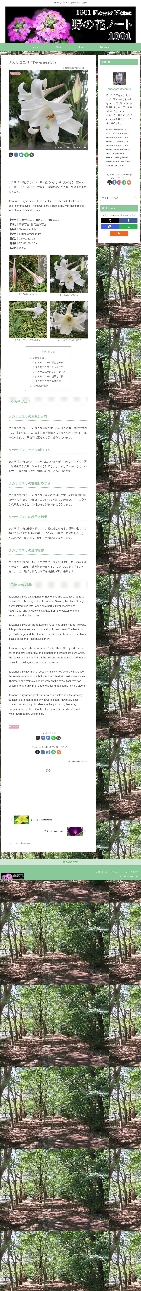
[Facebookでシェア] (16, 155)
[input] (119, 198)
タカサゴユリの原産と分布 (49, 362)
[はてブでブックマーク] (21, 155)
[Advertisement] (48, 168)
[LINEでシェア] (26, 155)
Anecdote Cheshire (119, 89)
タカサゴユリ (40, 358)
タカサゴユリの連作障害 (48, 381)
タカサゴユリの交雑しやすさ (50, 372)
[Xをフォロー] (37, 752)
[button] (31, 155)
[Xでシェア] (11, 155)
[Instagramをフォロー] (48, 752)
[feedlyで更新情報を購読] (53, 752)
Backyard (13, 727)
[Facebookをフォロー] (43, 752)
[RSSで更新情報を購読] (59, 752)
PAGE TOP (70, 863)
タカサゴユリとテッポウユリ (50, 367)
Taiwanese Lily (40, 386)
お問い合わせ (101, 874)
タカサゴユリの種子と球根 (49, 376)
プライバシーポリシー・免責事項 (124, 874)
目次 (44, 351)
